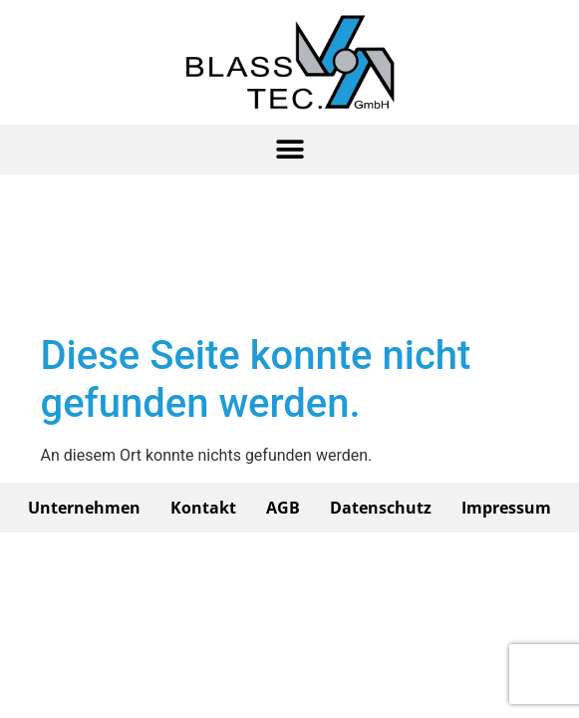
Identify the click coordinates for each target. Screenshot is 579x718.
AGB (283, 508)
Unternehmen (84, 508)
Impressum (506, 508)
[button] (290, 150)
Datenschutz (381, 508)
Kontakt (203, 508)
